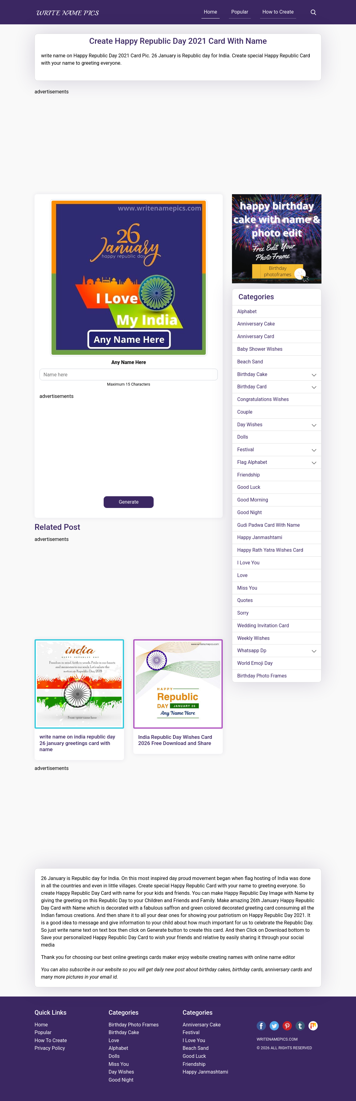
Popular (239, 12)
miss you (247, 589)
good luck (249, 488)
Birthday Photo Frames (262, 678)
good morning (252, 501)
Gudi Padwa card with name (268, 526)
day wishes (250, 425)
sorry (243, 615)
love (242, 577)
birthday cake (252, 375)
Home (210, 12)
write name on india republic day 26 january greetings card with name (77, 743)
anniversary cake (256, 324)
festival (245, 450)
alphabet (247, 311)
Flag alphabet (252, 463)
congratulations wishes (263, 400)
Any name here (128, 362)
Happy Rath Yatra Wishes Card (270, 552)
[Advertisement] (178, 143)
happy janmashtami (260, 539)
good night (249, 514)
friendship (248, 476)
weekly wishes (253, 640)
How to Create (278, 12)
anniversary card (256, 337)
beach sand (250, 362)
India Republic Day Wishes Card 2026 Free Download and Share (175, 740)
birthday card (252, 387)
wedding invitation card (263, 627)
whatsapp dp (252, 653)
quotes (245, 602)
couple (245, 412)
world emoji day (255, 665)
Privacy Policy (50, 1048)
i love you (248, 564)
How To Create (51, 1040)
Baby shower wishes (260, 349)
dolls (242, 438)
